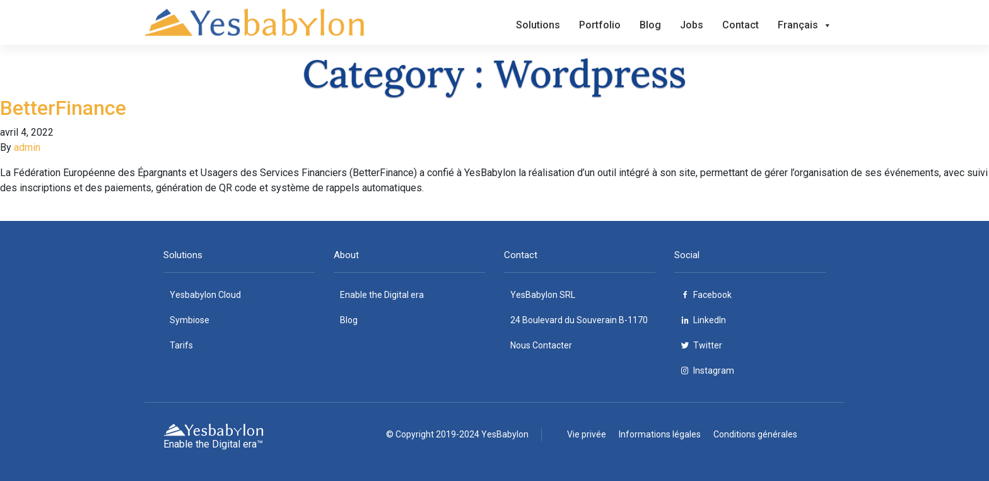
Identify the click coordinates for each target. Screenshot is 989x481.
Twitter (707, 345)
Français (805, 25)
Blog (650, 25)
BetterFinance (63, 108)
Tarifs (181, 345)
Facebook (712, 295)
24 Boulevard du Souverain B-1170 (579, 320)
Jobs (691, 25)
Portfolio (600, 25)
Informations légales (660, 434)
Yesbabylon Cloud (205, 295)
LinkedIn (709, 320)
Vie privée (586, 434)
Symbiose (189, 320)
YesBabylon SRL (542, 295)
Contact (740, 25)
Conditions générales (755, 434)
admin (27, 147)
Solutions (538, 25)
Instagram (713, 370)
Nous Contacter (541, 345)
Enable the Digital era (382, 295)
